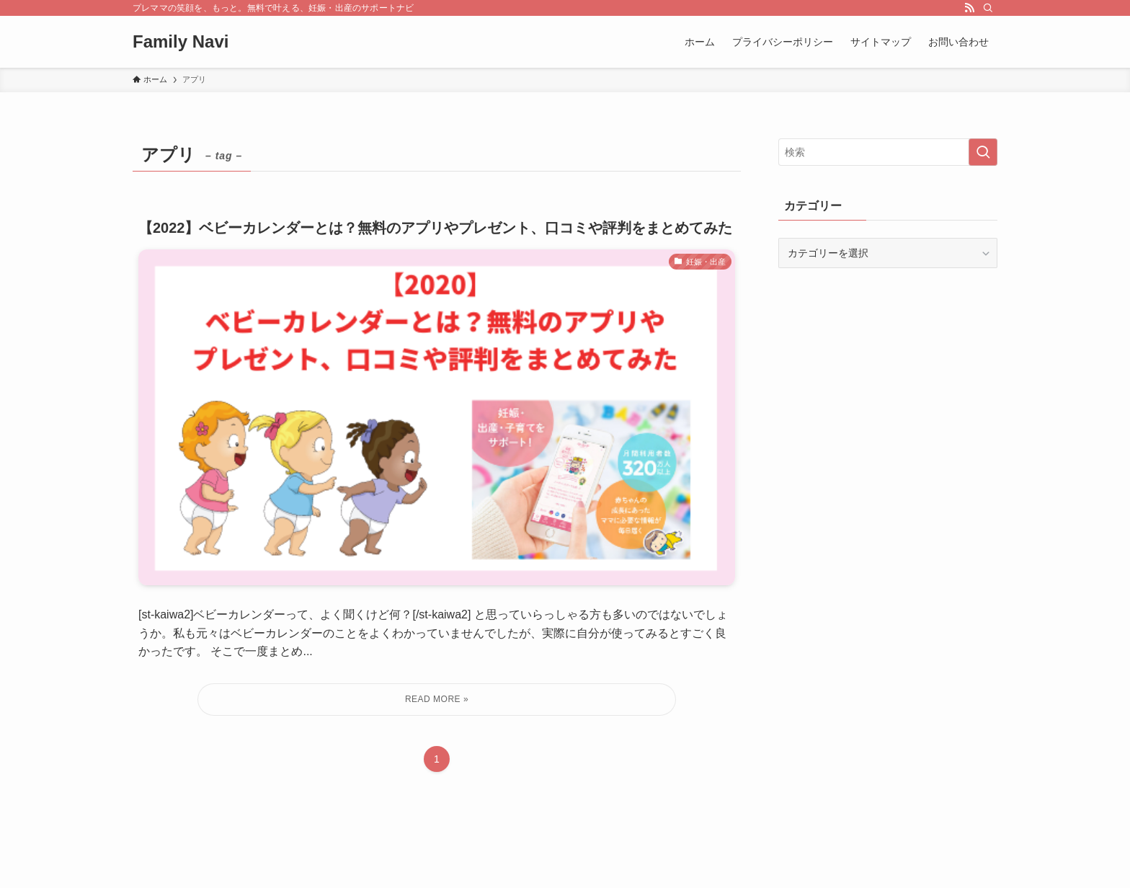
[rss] (969, 8)
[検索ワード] (887, 152)
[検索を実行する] (983, 152)
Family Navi (180, 41)
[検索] (988, 8)
